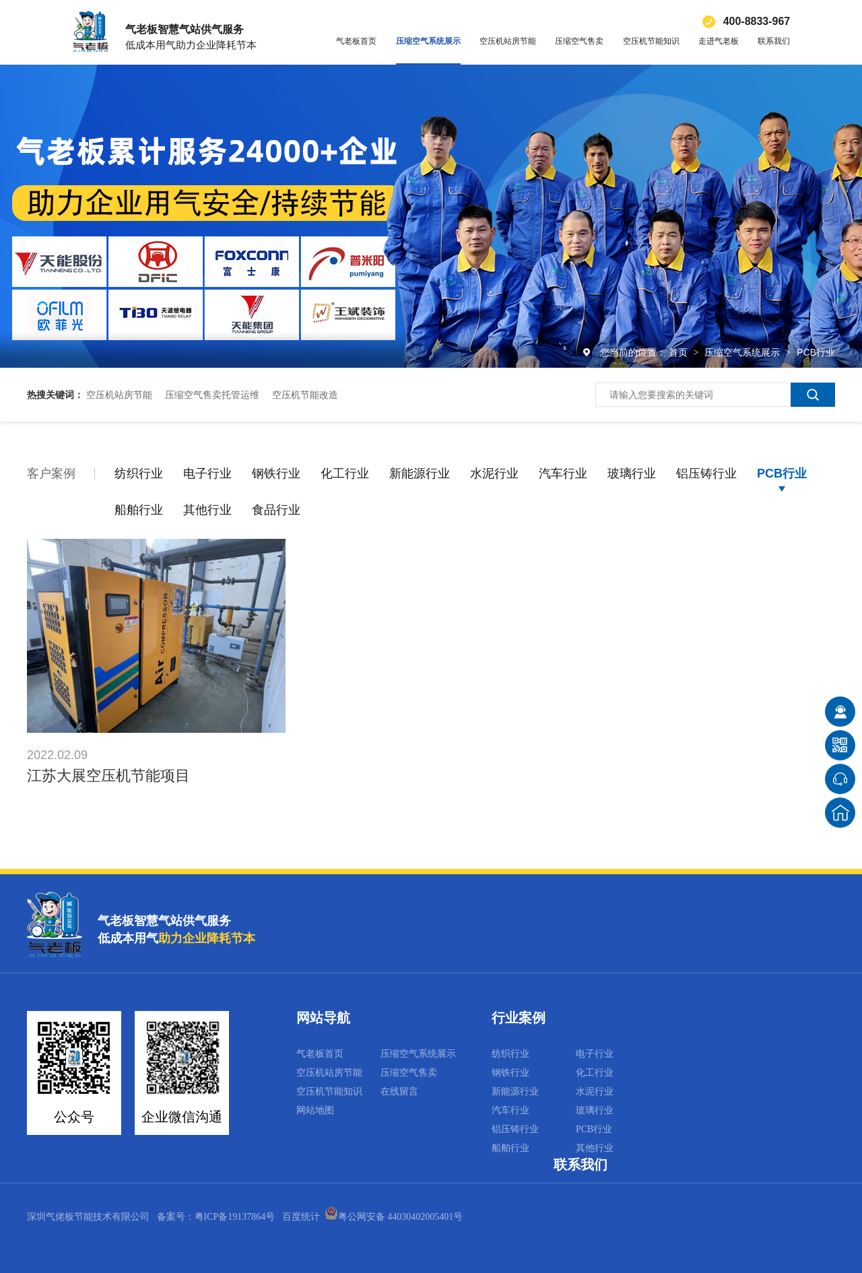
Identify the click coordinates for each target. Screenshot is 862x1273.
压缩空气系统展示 (428, 41)
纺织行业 (138, 473)
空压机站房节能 (507, 41)
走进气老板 (718, 41)
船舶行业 (138, 510)
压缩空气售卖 (579, 41)
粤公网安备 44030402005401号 (394, 1217)
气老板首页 (356, 41)
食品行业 (276, 510)
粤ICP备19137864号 (235, 1217)
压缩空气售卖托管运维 (212, 394)
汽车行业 (563, 473)
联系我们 (774, 41)
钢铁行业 (276, 473)
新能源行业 (419, 473)
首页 (679, 352)
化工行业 (345, 473)
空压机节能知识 (651, 41)
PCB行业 (816, 352)
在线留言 (399, 1091)
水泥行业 (494, 473)
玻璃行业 (631, 473)
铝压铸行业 (706, 473)
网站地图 (315, 1110)
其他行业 (207, 510)
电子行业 (207, 473)
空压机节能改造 (305, 394)
